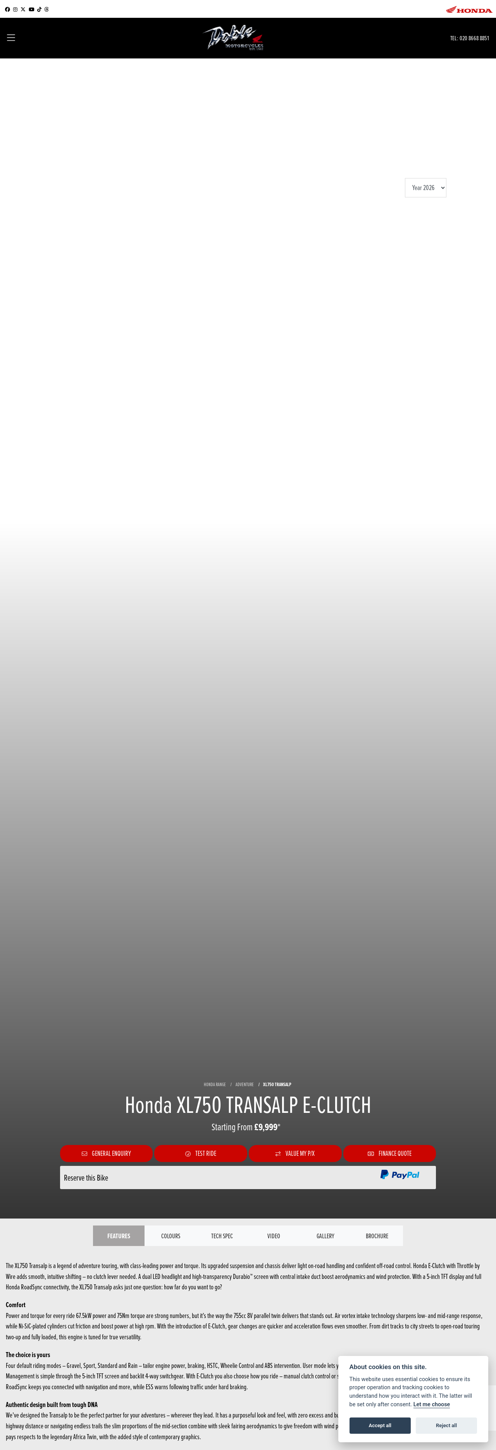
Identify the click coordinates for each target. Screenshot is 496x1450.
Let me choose (431, 1404)
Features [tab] (118, 1236)
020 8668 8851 (474, 37)
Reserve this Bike (86, 1177)
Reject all (446, 1425)
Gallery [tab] (325, 1236)
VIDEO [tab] (273, 1236)
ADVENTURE (245, 1084)
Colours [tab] (171, 1236)
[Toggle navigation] (11, 38)
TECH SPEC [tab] (222, 1236)
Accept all (380, 1425)
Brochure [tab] (377, 1236)
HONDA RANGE (215, 1084)
